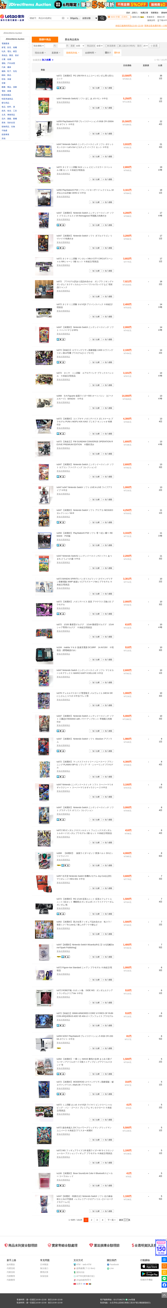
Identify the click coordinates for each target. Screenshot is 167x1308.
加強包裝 (44, 1276)
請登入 (135, 13)
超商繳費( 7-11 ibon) (85, 1268)
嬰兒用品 (15, 103)
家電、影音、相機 (15, 47)
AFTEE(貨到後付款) (85, 1276)
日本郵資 (44, 1264)
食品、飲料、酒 (15, 107)
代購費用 (11, 1280)
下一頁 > (111, 1220)
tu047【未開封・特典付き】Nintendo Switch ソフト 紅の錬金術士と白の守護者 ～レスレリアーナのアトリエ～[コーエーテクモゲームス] (85, 1199)
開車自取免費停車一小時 (155, 25)
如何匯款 (11, 1264)
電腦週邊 (15, 43)
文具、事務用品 (15, 115)
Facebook (114, 1264)
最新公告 (138, 17)
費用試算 (44, 1272)
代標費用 (11, 1276)
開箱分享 (161, 17)
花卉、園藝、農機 (15, 119)
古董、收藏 (15, 59)
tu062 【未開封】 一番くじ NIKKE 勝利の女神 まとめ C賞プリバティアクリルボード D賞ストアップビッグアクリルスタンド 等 (84, 1062)
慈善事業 (15, 134)
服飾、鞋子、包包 (15, 71)
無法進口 (44, 1268)
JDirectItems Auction (12, 33)
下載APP (162, 20)
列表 (117, 52)
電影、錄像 (15, 91)
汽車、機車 (15, 67)
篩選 (154, 45)
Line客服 (130, 1299)
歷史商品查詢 (72, 39)
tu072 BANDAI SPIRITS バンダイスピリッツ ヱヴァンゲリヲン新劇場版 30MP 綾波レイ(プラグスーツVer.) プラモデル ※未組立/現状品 (85, 582)
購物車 (164, 13)
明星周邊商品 (15, 99)
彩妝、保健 (15, 79)
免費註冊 (144, 13)
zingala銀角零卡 (83, 1280)
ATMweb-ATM (83, 1264)
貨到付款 (80, 1272)
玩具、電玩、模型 (15, 51)
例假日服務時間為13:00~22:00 (129, 25)
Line (112, 1268)
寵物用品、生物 (15, 126)
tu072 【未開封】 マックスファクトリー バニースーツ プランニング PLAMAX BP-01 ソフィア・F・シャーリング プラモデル (85, 764)
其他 (15, 138)
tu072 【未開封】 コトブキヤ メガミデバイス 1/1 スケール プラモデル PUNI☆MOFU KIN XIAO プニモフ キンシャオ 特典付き (85, 421)
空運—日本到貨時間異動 (126, 17)
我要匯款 (155, 13)
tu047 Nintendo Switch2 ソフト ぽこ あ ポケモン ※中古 (82, 98)
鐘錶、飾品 (15, 75)
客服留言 (150, 17)
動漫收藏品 (15, 95)
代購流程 (11, 1272)
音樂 (15, 83)
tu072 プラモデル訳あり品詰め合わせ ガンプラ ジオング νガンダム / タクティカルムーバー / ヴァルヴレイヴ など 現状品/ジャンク (85, 284)
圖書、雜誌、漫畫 (15, 87)
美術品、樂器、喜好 (15, 55)
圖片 (108, 52)
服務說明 (151, 20)
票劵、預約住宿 (15, 123)
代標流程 (11, 1268)
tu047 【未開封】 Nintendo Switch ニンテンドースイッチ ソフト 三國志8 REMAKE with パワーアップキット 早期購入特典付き (85, 719)
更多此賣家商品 (63, 82)
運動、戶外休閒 (15, 63)
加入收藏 (48, 59)
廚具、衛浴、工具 (15, 111)
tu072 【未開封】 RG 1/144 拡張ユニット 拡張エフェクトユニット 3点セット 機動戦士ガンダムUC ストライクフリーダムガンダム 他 (85, 902)
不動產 (15, 130)
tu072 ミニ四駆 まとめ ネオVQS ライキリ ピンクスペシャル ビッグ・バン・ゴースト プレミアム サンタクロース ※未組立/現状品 (84, 1108)
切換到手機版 (146, 1280)
